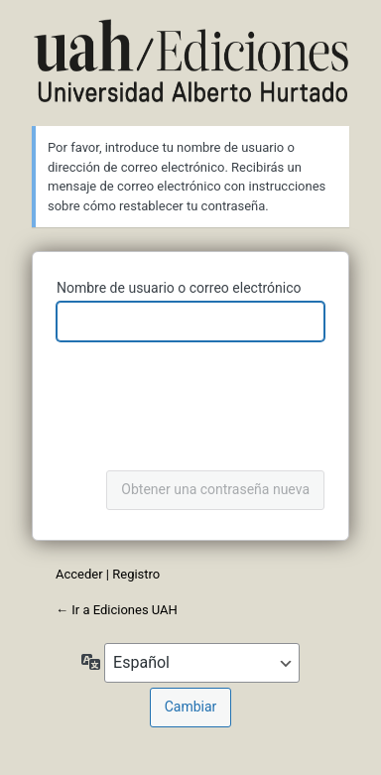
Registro (136, 574)
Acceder (79, 574)
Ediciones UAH (191, 60)
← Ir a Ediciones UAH (117, 609)
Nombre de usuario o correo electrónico (179, 288)
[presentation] (192, 408)
